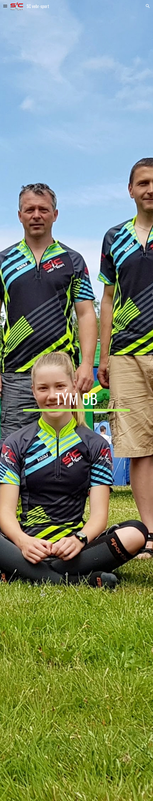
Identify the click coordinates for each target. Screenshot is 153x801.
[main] (76, 400)
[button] (5, 6)
